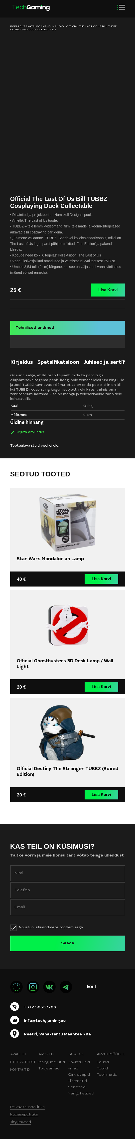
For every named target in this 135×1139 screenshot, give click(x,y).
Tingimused (20, 1122)
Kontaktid (20, 1070)
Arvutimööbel (111, 1054)
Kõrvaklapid (79, 1075)
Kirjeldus (21, 362)
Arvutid (46, 1054)
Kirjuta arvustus (30, 432)
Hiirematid (77, 1081)
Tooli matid (107, 1075)
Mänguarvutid (51, 1062)
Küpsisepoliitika (24, 1114)
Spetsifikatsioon (58, 362)
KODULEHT (17, 26)
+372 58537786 (40, 1007)
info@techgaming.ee (45, 1021)
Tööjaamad (49, 1068)
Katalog (33, 26)
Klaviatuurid (79, 1062)
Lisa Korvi (108, 290)
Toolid (102, 1068)
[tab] (21, 364)
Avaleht (18, 1054)
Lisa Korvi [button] (101, 579)
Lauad (103, 1062)
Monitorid (77, 1087)
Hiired (73, 1068)
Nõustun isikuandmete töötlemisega (51, 927)
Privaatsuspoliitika (27, 1107)
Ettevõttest (23, 1062)
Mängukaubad (53, 26)
